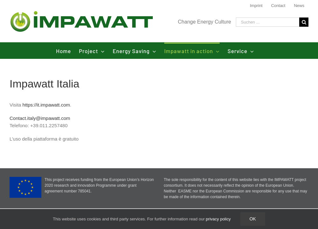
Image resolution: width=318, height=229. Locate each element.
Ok (253, 218)
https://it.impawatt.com (46, 105)
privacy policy (218, 219)
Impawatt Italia (44, 84)
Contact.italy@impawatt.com (40, 118)
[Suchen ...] (267, 22)
